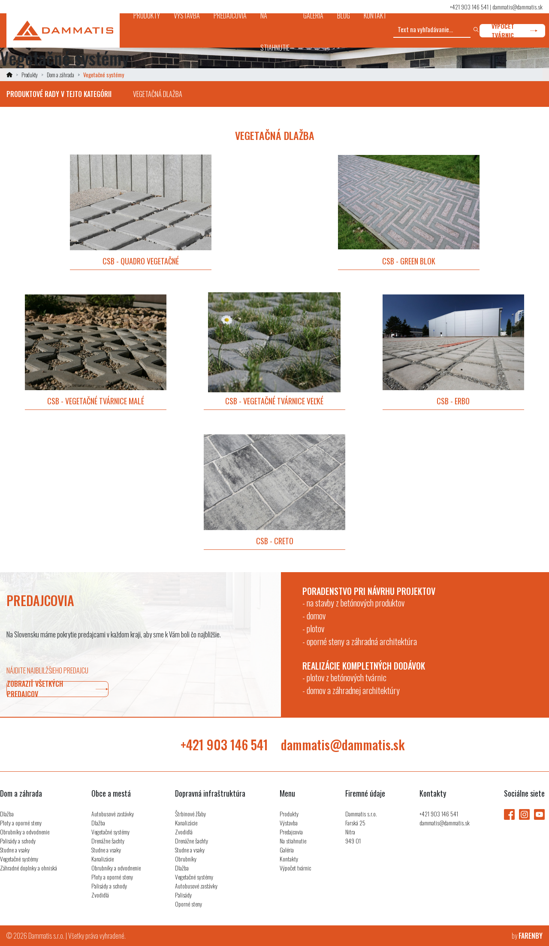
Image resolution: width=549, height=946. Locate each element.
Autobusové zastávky (112, 813)
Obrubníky (185, 858)
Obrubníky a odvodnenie (24, 831)
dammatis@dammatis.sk (517, 6)
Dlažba (7, 813)
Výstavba (289, 822)
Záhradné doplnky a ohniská (28, 867)
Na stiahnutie (293, 840)
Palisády (183, 894)
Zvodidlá (100, 894)
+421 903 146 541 (469, 6)
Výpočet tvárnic (295, 867)
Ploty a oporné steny (21, 822)
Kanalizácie (102, 858)
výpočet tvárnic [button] (514, 31)
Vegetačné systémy (19, 858)
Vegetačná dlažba (157, 94)
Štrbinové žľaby (190, 813)
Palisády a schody (18, 840)
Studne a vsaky (15, 849)
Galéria (287, 849)
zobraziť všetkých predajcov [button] (57, 689)
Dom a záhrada (60, 74)
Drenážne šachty (107, 840)
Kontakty (289, 858)
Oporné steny (188, 903)
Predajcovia (291, 831)
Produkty (29, 74)
